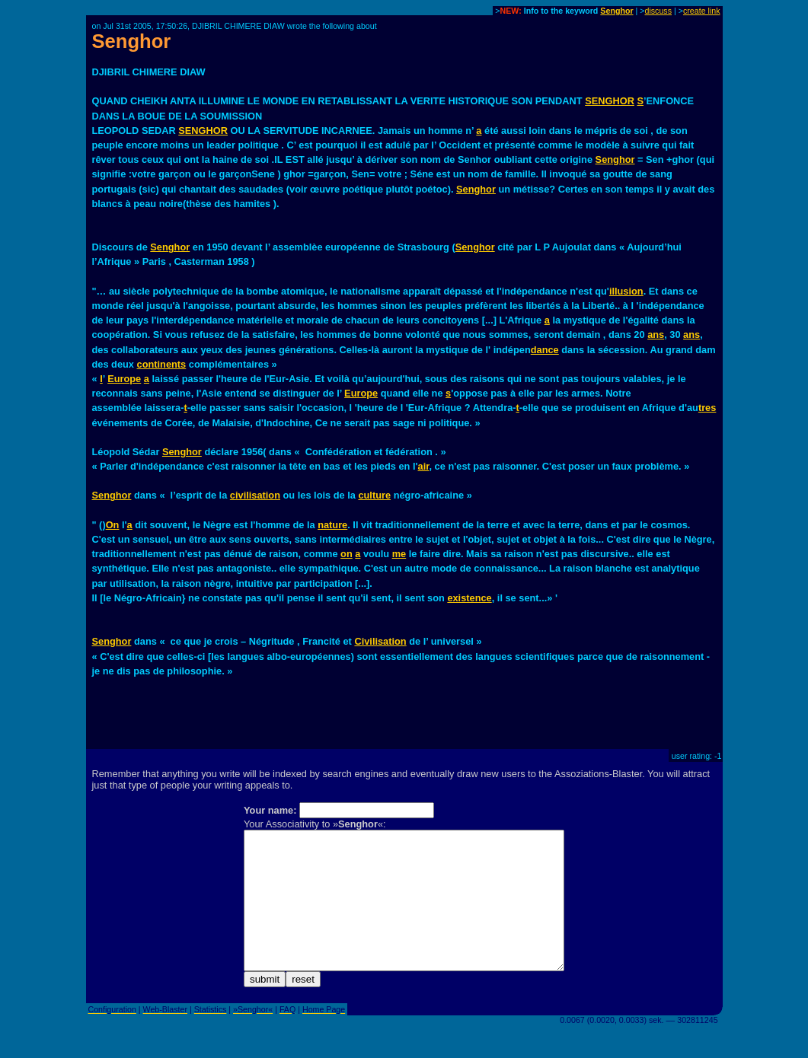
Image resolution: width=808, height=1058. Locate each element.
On (113, 525)
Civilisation (380, 641)
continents (162, 364)
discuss (658, 10)
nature (332, 525)
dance (545, 349)
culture (374, 495)
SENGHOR (609, 101)
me (399, 553)
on (346, 553)
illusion (626, 291)
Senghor (616, 10)
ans (655, 334)
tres (707, 407)
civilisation (255, 495)
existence (469, 598)
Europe (124, 378)
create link (701, 10)
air (424, 466)
